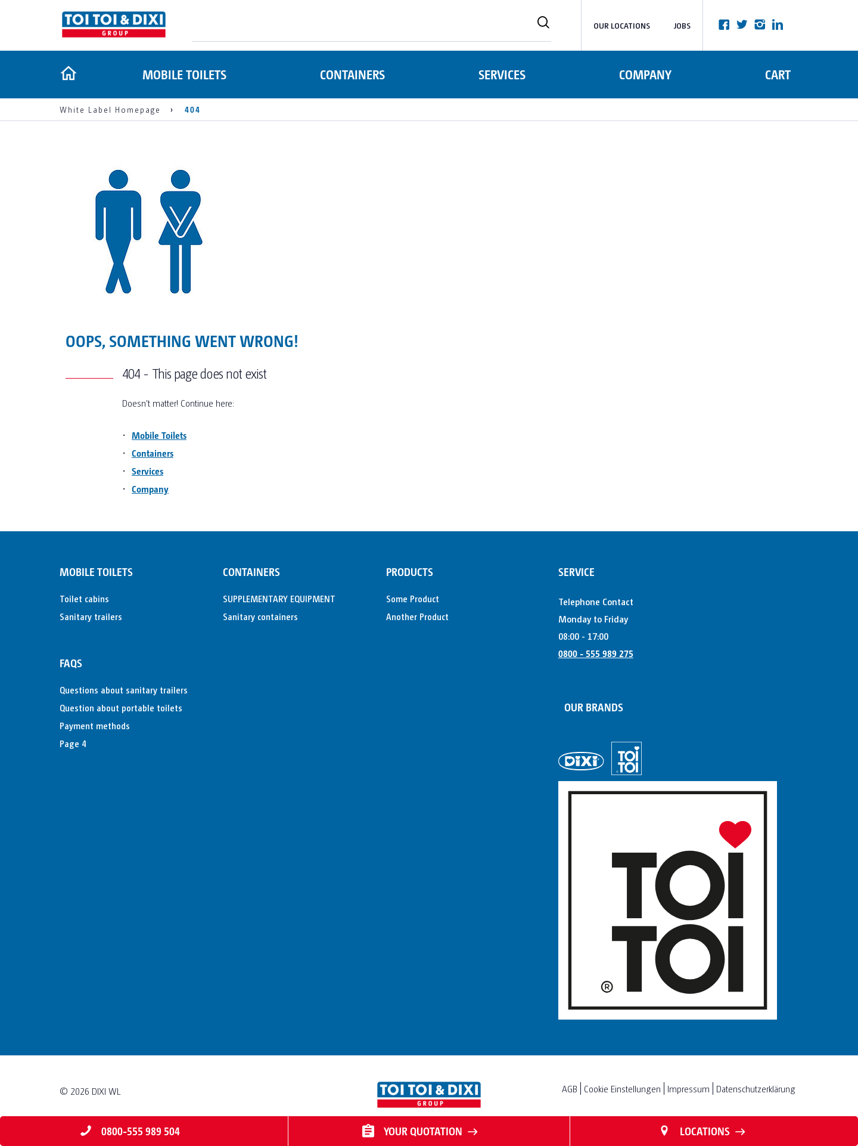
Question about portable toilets (121, 707)
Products (409, 571)
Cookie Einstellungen (622, 1088)
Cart (778, 74)
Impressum (688, 1088)
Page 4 (73, 743)
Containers (351, 74)
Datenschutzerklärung (755, 1088)
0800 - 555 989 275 (595, 653)
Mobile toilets (183, 74)
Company (644, 74)
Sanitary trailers (91, 616)
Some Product (412, 598)
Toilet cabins (84, 598)
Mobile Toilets (159, 435)
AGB (569, 1088)
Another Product (417, 616)
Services (500, 74)
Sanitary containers (260, 616)
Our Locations (621, 25)
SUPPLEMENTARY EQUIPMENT (279, 598)
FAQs (71, 663)
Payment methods (95, 725)
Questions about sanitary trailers (124, 689)
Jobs (682, 25)
